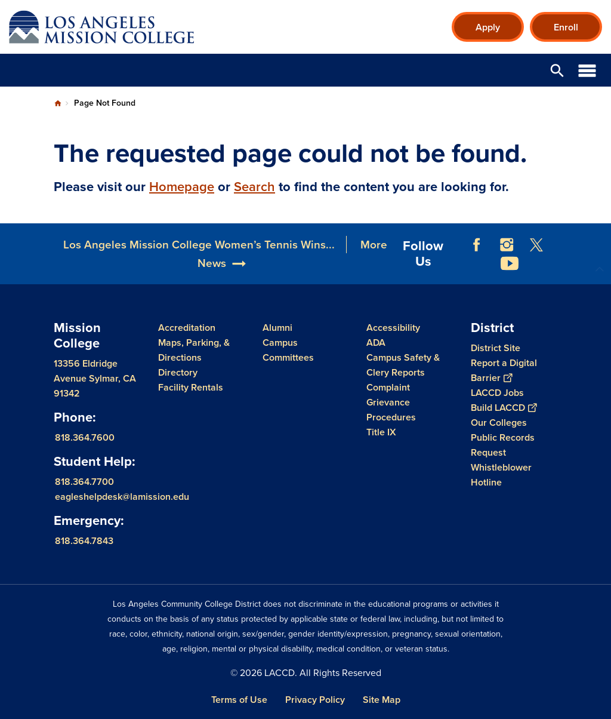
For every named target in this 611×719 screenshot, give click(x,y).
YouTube (510, 263)
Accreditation (186, 327)
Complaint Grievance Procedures (391, 402)
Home (58, 103)
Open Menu (587, 70)
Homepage (181, 186)
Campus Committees (288, 350)
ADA (375, 342)
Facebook (477, 245)
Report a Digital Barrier (504, 370)
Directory (178, 372)
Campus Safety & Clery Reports (403, 365)
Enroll (566, 27)
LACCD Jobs (497, 393)
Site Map (381, 699)
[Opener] (599, 242)
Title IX (381, 432)
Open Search (557, 70)
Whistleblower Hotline (501, 474)
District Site (495, 348)
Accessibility (393, 327)
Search (254, 186)
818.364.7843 (84, 541)
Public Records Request (503, 445)
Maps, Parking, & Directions (194, 350)
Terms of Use (239, 699)
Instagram (507, 245)
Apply (488, 27)
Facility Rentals (190, 387)
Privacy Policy (315, 699)
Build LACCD (503, 407)
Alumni (277, 327)
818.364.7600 (85, 437)
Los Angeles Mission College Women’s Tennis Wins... (199, 244)
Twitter (536, 245)
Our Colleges (499, 422)
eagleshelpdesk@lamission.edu (122, 496)
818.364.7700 (84, 481)
